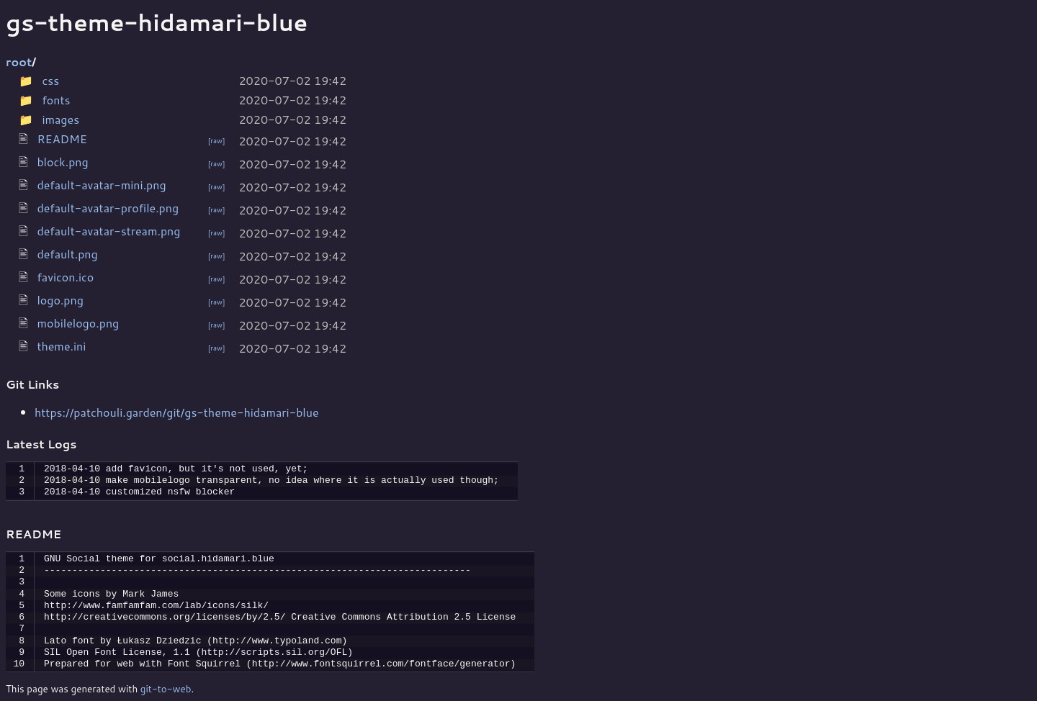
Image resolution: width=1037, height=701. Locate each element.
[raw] (216, 140)
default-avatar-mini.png (101, 184)
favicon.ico (65, 276)
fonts (56, 99)
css (50, 80)
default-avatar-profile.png (108, 207)
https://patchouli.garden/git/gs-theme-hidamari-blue (177, 412)
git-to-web (166, 688)
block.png (62, 161)
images (60, 119)
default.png (67, 253)
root (19, 61)
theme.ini (61, 346)
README (61, 138)
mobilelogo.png (78, 323)
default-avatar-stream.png (108, 230)
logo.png (60, 299)
